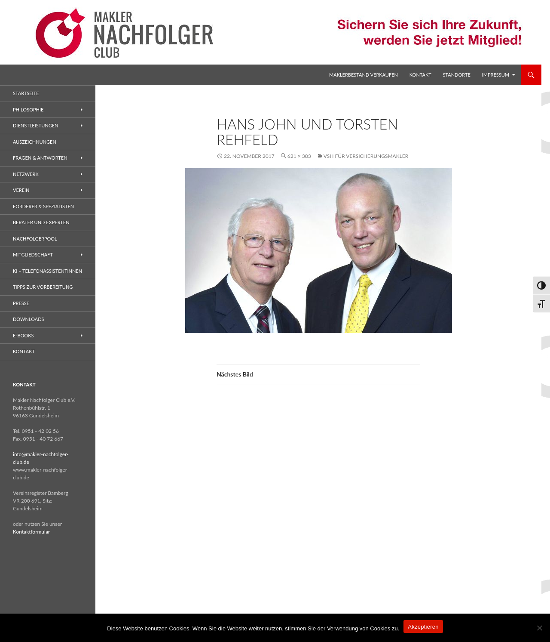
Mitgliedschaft (33, 254)
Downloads (28, 319)
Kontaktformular (31, 531)
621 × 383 (299, 156)
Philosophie (28, 109)
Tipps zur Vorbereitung (43, 287)
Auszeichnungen (34, 142)
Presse (21, 303)
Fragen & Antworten (40, 157)
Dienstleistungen (35, 125)
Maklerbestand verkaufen (363, 74)
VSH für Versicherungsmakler (366, 156)
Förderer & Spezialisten (43, 206)
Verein (21, 190)
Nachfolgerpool (35, 238)
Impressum (495, 74)
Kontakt (420, 74)
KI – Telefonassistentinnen (47, 271)
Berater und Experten (41, 222)
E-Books (23, 335)
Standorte (457, 74)
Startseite (26, 93)
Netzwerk (26, 174)
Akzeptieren (423, 626)
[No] (539, 627)
